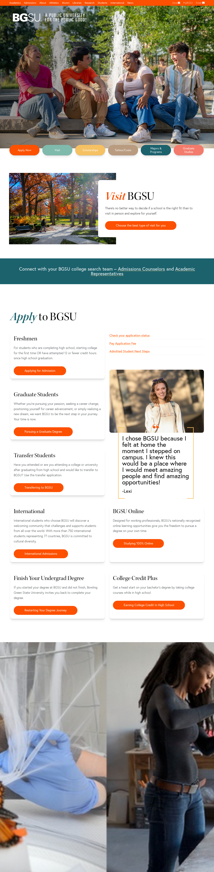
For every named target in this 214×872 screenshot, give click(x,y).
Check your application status (129, 335)
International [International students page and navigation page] (117, 2)
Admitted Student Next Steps (129, 351)
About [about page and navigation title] (42, 2)
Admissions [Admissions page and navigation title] (30, 2)
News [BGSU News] (130, 2)
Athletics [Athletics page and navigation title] (54, 2)
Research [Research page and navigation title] (89, 2)
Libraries (77, 2)
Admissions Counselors (141, 269)
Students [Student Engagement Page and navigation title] (102, 2)
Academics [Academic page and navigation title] (15, 2)
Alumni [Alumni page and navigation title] (65, 2)
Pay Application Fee (122, 343)
